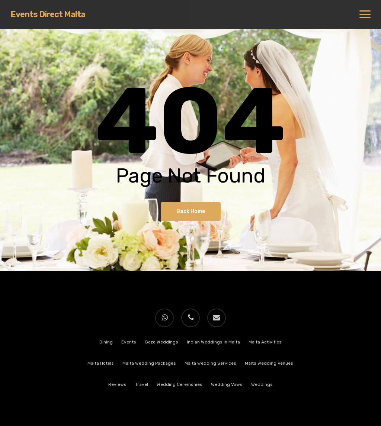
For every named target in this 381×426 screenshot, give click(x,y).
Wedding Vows (227, 384)
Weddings (262, 384)
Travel (141, 384)
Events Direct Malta (47, 14)
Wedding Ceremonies (179, 384)
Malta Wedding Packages (149, 363)
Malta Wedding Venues (269, 363)
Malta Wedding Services (210, 363)
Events (128, 342)
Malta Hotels (100, 363)
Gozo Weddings (161, 342)
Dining (106, 342)
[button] (365, 14)
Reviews (117, 384)
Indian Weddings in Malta (213, 342)
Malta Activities (265, 342)
